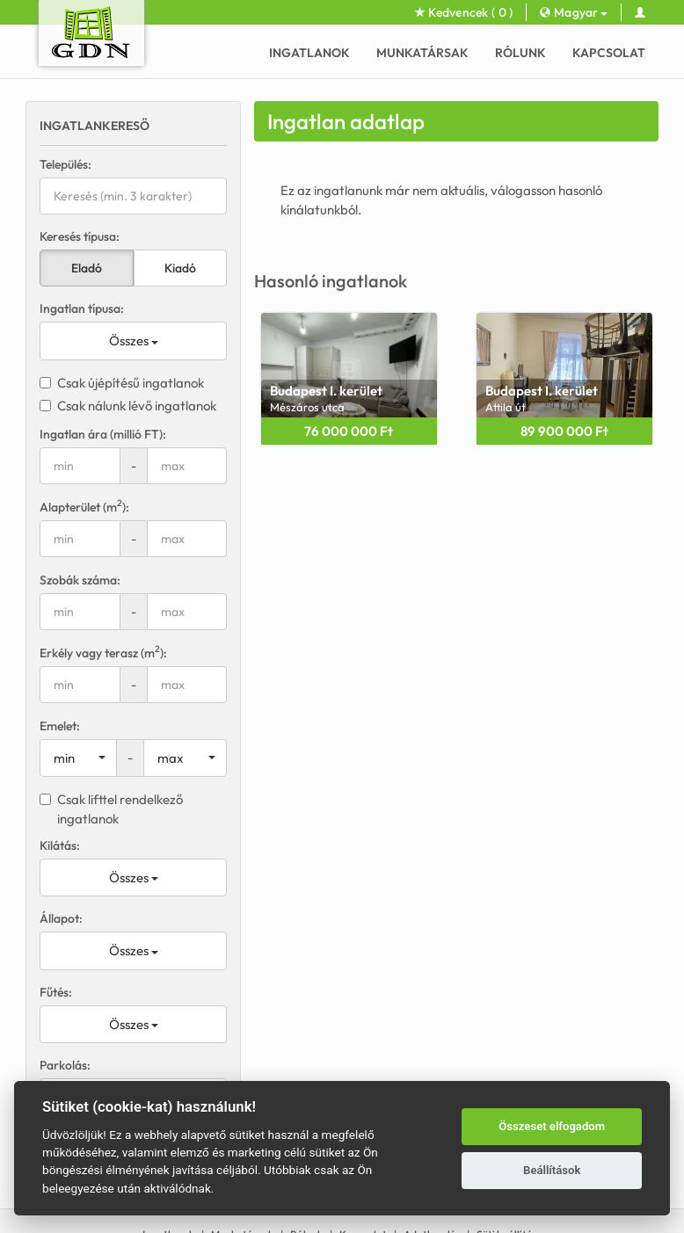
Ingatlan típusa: (82, 308)
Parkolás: (65, 1065)
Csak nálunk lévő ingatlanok (128, 405)
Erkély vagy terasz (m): (103, 652)
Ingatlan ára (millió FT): (103, 434)
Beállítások (551, 1170)
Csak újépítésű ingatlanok (122, 382)
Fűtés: (56, 992)
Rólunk (520, 53)
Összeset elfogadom (551, 1126)
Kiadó (180, 268)
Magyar (573, 12)
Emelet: (60, 726)
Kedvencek (464, 12)
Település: (65, 164)
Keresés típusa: (80, 236)
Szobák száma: (80, 580)
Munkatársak (422, 53)
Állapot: (61, 918)
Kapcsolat (608, 53)
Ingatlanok (309, 53)
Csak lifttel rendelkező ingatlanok (111, 808)
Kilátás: (60, 845)
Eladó (86, 268)
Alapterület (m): (84, 506)
